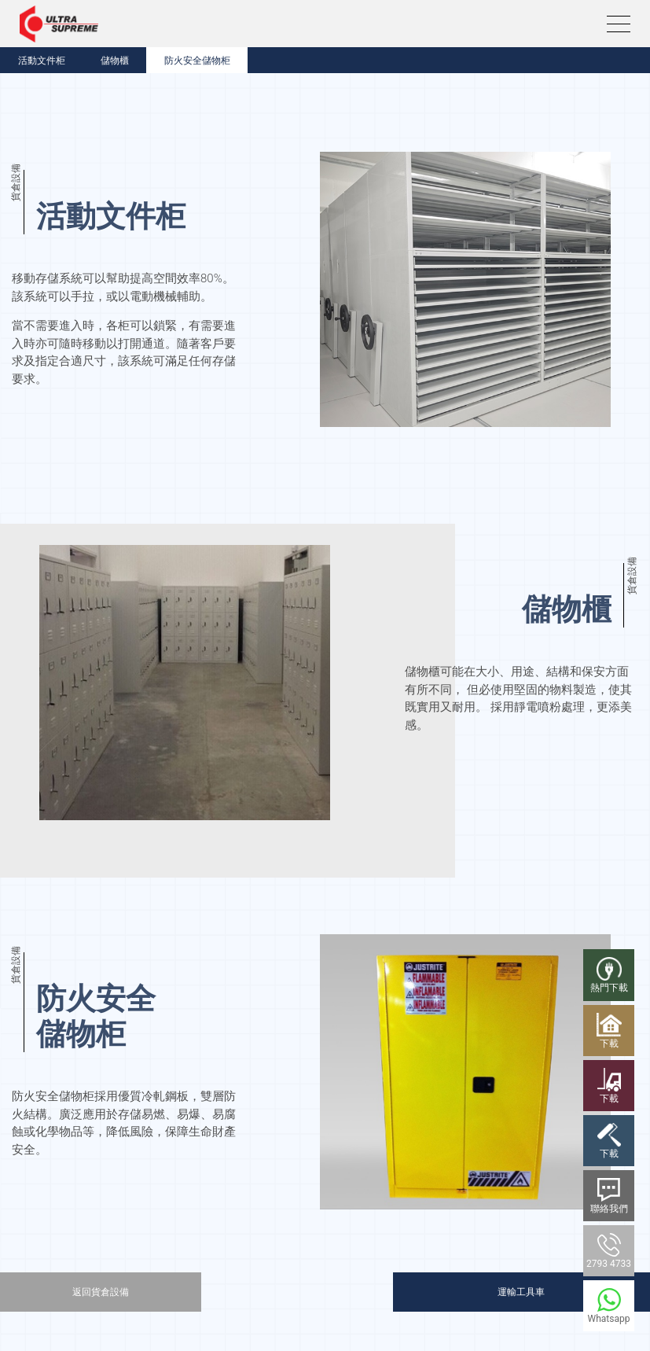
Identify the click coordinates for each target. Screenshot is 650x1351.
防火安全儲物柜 (197, 60)
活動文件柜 (41, 60)
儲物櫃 (115, 60)
